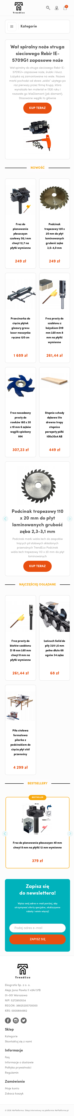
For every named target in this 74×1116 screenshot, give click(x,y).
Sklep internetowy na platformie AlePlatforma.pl (46, 1110)
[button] (11, 26)
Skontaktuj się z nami (18, 1041)
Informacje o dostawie (19, 1062)
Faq (7, 1057)
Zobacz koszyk (14, 1093)
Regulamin (12, 1072)
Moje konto (12, 1088)
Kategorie (11, 1036)
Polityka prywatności (18, 1067)
